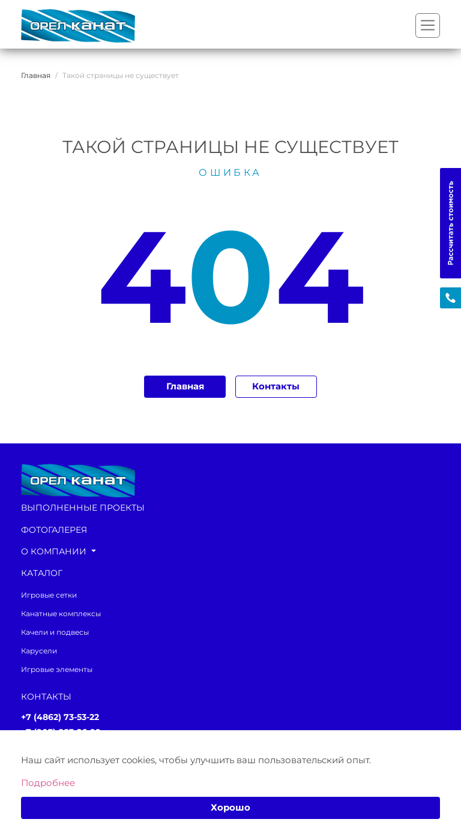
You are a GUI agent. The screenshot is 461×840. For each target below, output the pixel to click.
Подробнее (48, 782)
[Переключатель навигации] (427, 25)
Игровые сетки (49, 594)
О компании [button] (55, 551)
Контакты (276, 386)
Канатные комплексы (61, 613)
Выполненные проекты (83, 507)
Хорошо (230, 807)
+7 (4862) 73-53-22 (60, 717)
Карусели (39, 650)
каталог (41, 573)
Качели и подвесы (55, 632)
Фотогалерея (54, 530)
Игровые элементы (56, 669)
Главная (185, 386)
